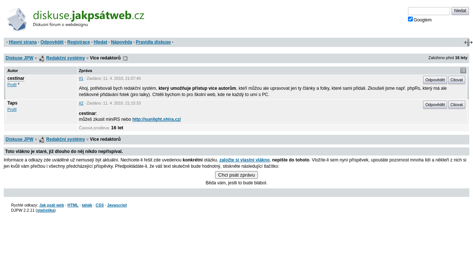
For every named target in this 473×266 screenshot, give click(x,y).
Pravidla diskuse (153, 42)
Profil (12, 84)
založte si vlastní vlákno (245, 160)
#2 (81, 103)
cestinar (15, 78)
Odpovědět (52, 42)
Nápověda (121, 42)
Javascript (117, 205)
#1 (81, 78)
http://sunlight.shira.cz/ (156, 119)
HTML (72, 205)
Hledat (100, 42)
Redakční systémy (65, 58)
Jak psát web (51, 205)
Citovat (456, 80)
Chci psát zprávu (236, 175)
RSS (125, 58)
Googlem (420, 20)
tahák (87, 205)
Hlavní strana (23, 42)
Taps (12, 103)
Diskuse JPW (19, 58)
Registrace (78, 42)
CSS (100, 205)
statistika (45, 210)
